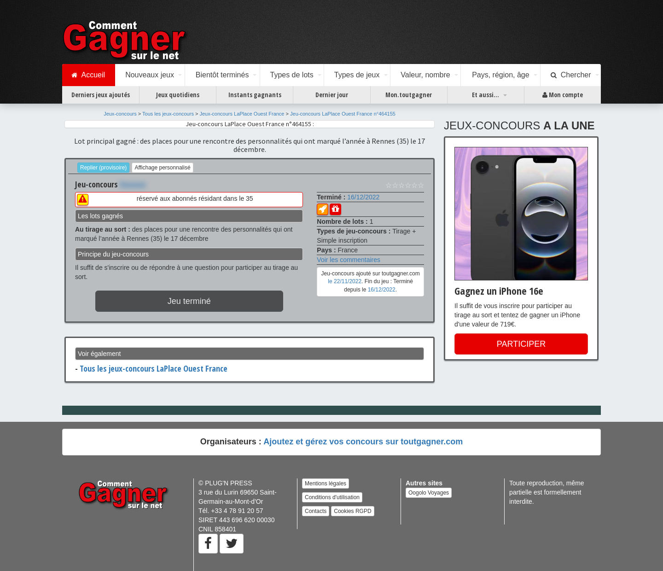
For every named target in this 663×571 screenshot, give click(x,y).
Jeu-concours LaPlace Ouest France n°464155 (342, 114)
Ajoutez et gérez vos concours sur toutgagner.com (363, 441)
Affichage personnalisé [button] (162, 167)
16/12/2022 (363, 197)
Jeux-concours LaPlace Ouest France (241, 114)
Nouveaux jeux (149, 75)
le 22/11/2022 (344, 281)
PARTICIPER (521, 344)
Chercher (571, 75)
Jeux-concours (120, 114)
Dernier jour (331, 94)
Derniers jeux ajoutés (100, 94)
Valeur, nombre (425, 75)
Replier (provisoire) (103, 167)
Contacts (315, 511)
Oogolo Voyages (428, 492)
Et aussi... (485, 94)
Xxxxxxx (133, 184)
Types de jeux (357, 75)
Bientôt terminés (222, 75)
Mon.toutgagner (408, 94)
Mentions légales (325, 483)
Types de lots (291, 75)
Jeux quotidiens (177, 94)
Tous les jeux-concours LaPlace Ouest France (153, 368)
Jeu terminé (189, 301)
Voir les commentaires (348, 259)
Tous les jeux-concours (168, 114)
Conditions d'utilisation (332, 497)
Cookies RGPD (352, 511)
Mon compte (562, 95)
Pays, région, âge (500, 75)
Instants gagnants (254, 94)
